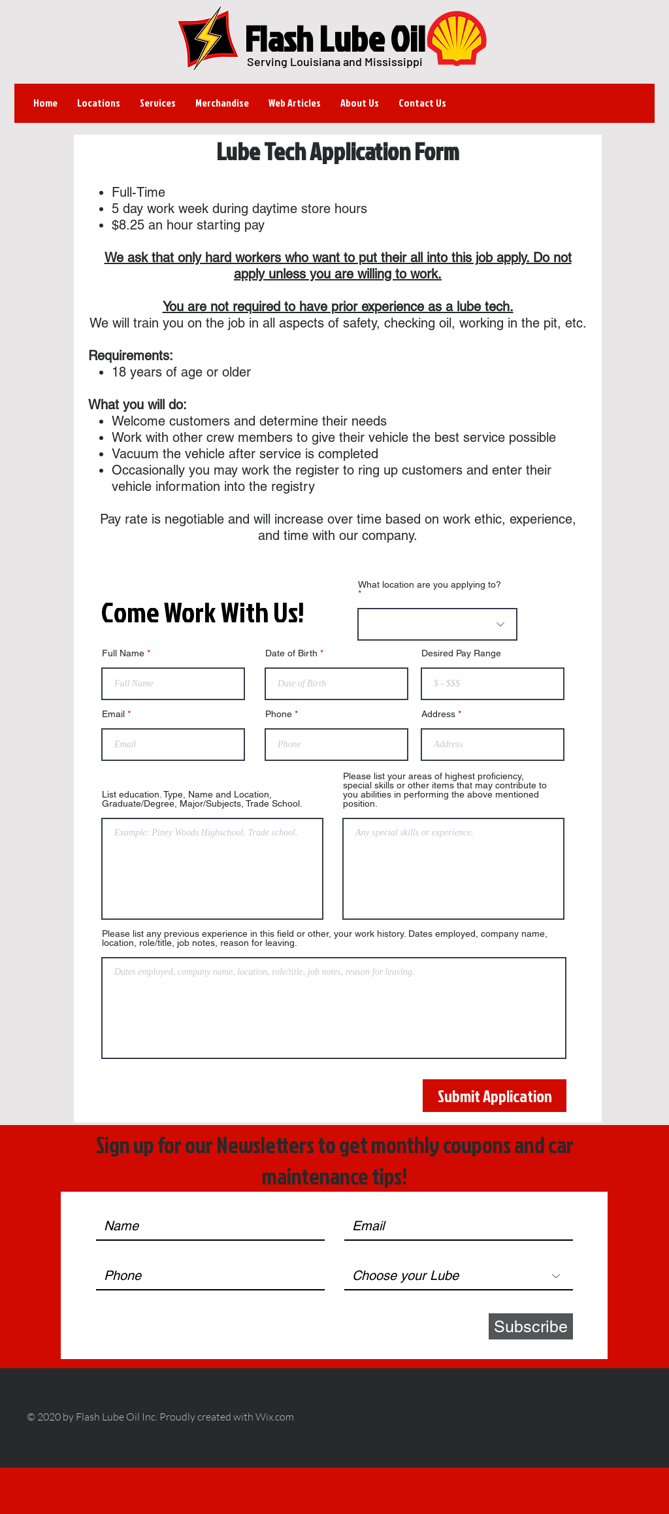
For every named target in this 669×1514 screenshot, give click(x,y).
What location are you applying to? (429, 585)
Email (113, 713)
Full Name (123, 653)
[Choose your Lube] (458, 1275)
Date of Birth (291, 653)
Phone (278, 713)
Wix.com (274, 1416)
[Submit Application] (494, 1095)
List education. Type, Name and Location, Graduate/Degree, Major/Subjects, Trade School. (202, 799)
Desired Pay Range (461, 653)
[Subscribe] (531, 1326)
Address (438, 713)
